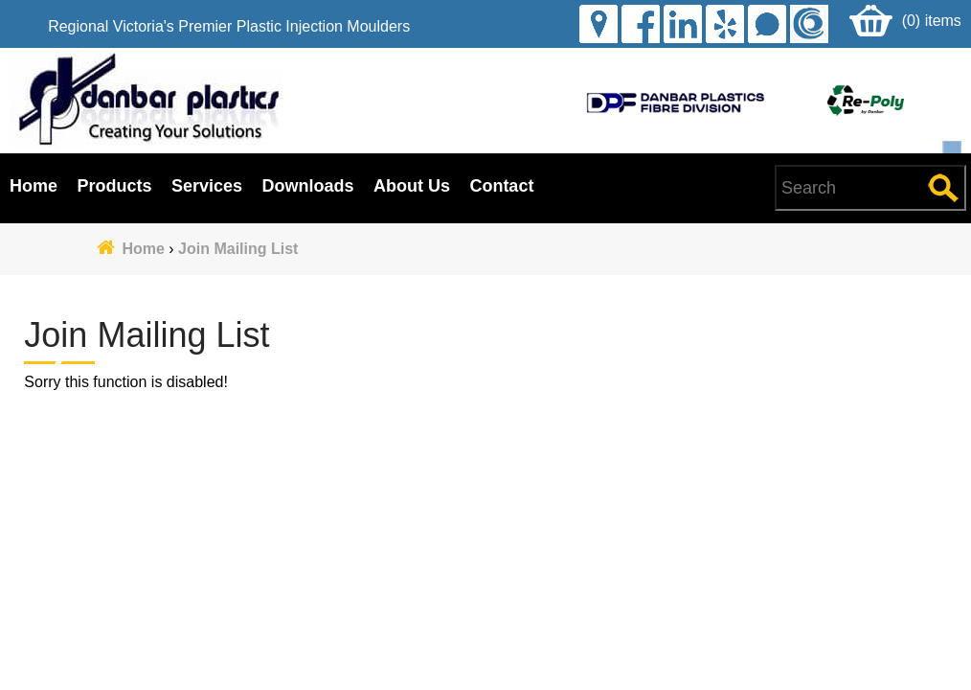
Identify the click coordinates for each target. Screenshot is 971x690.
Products (114, 186)
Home (33, 186)
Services (206, 186)
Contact (501, 186)
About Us (411, 186)
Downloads (307, 186)
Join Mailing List (238, 249)
